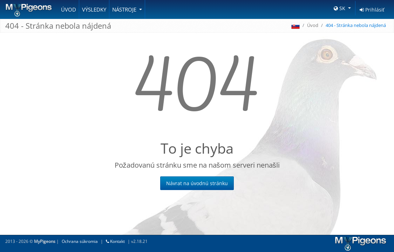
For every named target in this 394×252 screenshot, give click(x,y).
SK (340, 8)
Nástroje (125, 9)
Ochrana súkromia (80, 241)
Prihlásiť (372, 9)
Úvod (68, 9)
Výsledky (94, 9)
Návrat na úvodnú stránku (197, 183)
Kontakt (115, 241)
